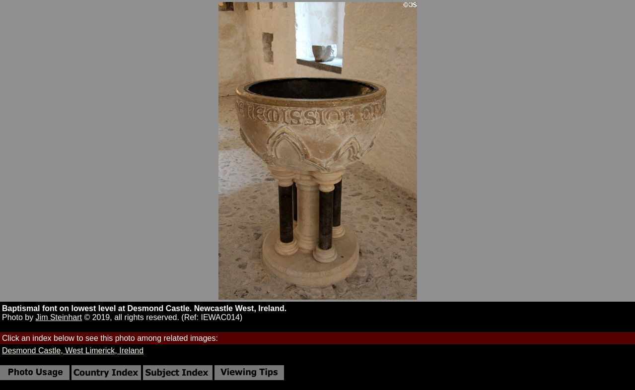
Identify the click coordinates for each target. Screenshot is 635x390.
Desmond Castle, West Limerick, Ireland (72, 350)
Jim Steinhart (59, 317)
